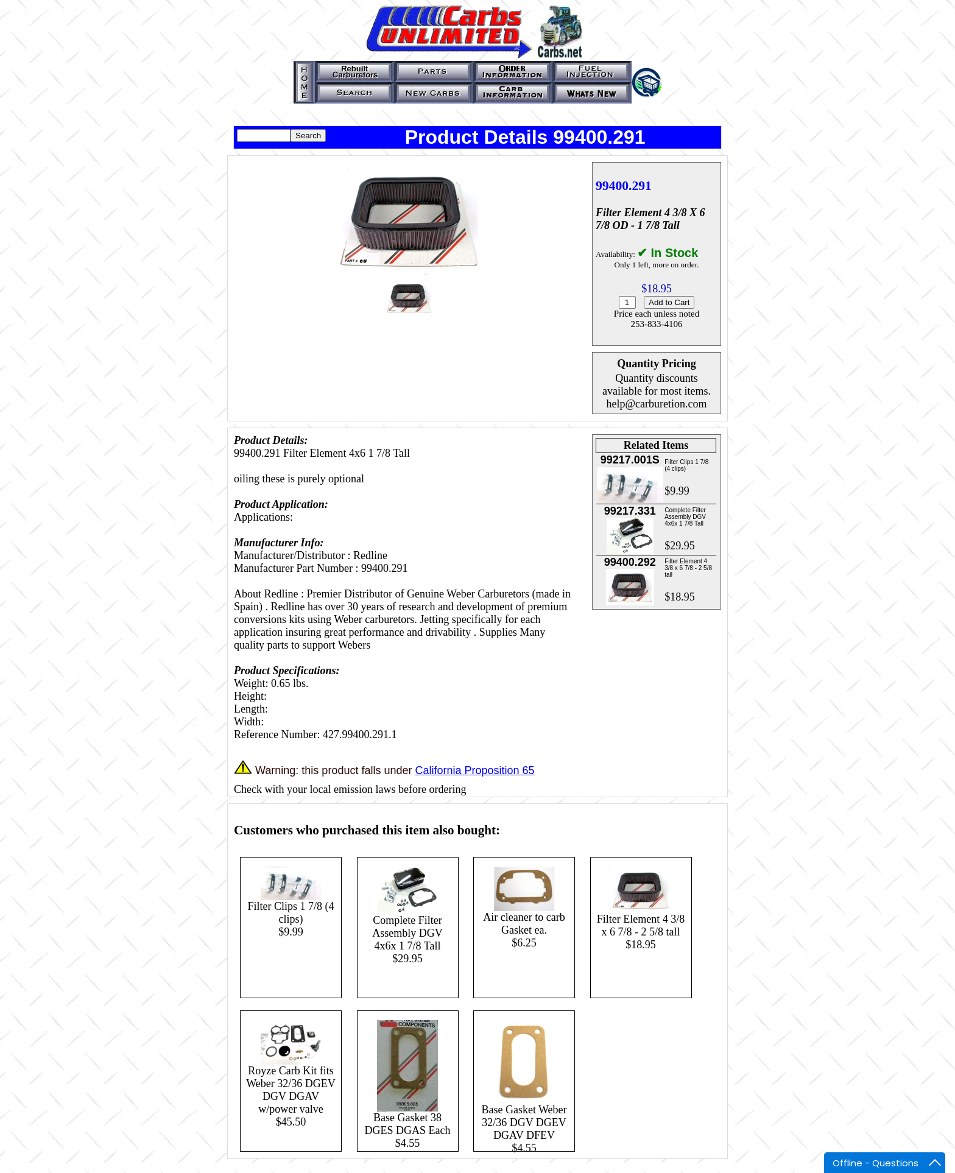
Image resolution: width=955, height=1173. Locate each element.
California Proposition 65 (474, 770)
